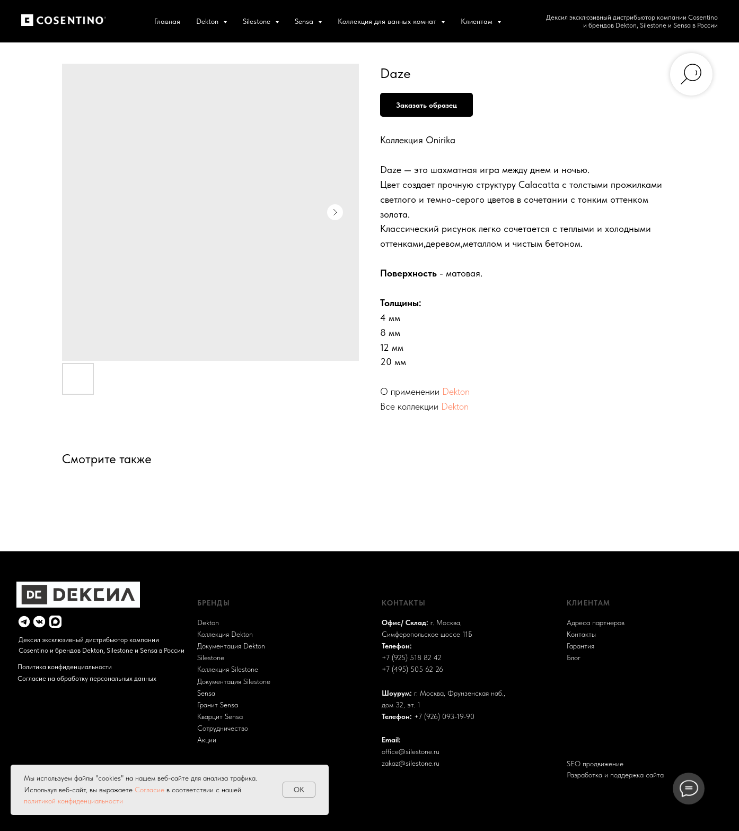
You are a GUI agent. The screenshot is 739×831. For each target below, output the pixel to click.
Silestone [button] (257, 21)
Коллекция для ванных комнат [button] (388, 21)
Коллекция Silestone (227, 669)
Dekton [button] (208, 21)
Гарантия (580, 646)
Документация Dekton (231, 646)
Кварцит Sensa (220, 716)
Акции (206, 739)
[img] (24, 622)
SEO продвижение (595, 763)
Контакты (581, 634)
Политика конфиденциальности (64, 667)
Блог (573, 657)
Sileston (209, 657)
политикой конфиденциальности (73, 801)
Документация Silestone (233, 681)
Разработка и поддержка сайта (615, 775)
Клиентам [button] (478, 21)
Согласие (150, 789)
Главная (167, 21)
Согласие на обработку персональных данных (86, 678)
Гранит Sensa (217, 704)
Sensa (206, 693)
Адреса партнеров (595, 622)
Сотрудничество (222, 728)
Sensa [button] (305, 21)
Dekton (456, 391)
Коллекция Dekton (225, 634)
